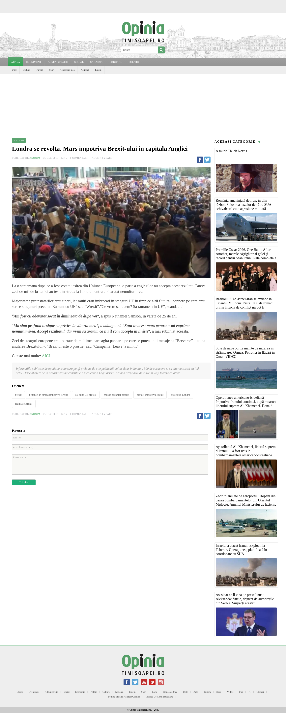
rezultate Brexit (23, 403)
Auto (195, 692)
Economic (80, 692)
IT (250, 692)
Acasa (15, 61)
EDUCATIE (116, 61)
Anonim (34, 158)
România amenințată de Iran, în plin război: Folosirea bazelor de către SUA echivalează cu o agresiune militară (243, 204)
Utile (14, 70)
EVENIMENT (33, 61)
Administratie (51, 692)
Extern (98, 70)
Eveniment (34, 692)
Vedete (230, 692)
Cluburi (260, 692)
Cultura (26, 70)
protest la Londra (180, 394)
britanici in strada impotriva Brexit (48, 394)
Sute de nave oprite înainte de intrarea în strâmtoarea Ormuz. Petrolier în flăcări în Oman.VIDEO (245, 352)
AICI (45, 356)
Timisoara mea (67, 70)
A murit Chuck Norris (231, 151)
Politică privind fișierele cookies (124, 696)
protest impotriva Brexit (150, 394)
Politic (94, 692)
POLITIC (134, 61)
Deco (218, 692)
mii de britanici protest (116, 394)
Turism (39, 70)
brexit (18, 394)
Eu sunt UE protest (85, 394)
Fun (241, 692)
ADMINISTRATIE (58, 61)
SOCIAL (79, 61)
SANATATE (96, 61)
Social (67, 692)
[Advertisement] (143, 104)
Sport (51, 70)
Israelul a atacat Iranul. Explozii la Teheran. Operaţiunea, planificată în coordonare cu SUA (241, 550)
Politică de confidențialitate (159, 696)
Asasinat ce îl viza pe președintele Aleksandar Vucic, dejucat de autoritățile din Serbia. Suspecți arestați (245, 599)
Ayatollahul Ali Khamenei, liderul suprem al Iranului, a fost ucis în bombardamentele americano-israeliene (246, 451)
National (85, 70)
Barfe (154, 692)
